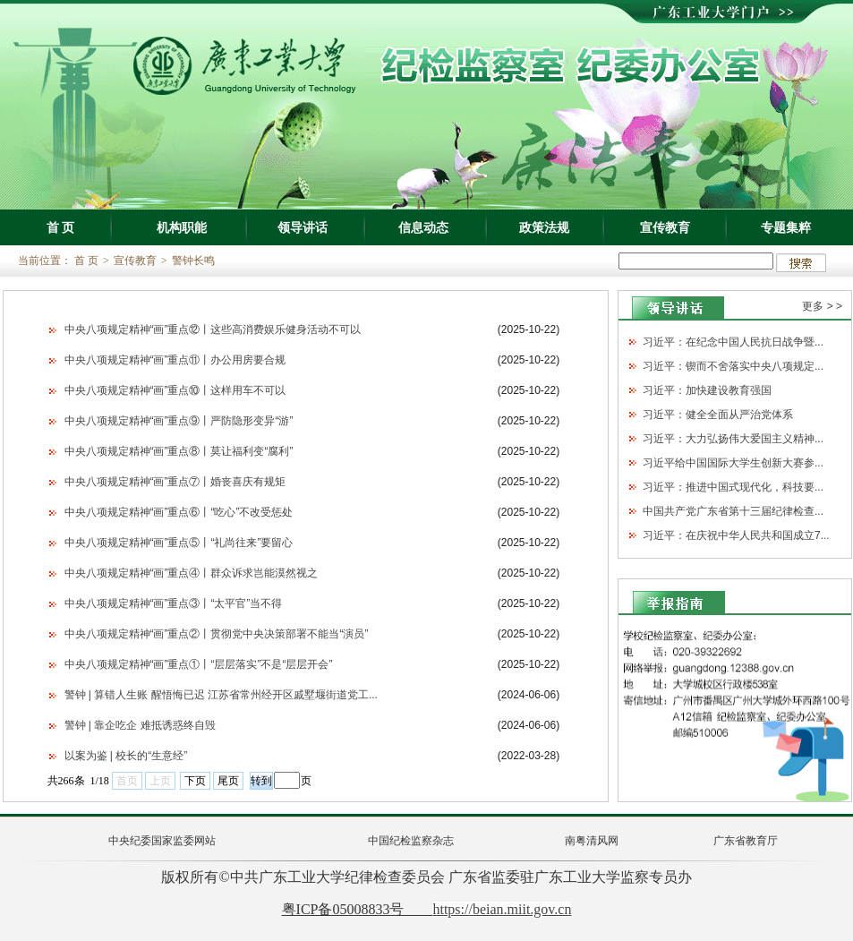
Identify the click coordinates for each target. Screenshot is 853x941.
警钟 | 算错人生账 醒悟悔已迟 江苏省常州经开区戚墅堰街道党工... (221, 695)
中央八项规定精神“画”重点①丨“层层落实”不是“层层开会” (198, 664)
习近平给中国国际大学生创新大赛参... (733, 463)
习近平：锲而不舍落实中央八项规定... (733, 366)
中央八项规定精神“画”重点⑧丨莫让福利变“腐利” (179, 451)
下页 (195, 780)
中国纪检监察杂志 (411, 840)
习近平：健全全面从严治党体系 (718, 414)
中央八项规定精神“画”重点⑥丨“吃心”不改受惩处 (179, 512)
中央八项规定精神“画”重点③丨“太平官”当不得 (173, 603)
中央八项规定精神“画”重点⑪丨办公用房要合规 (175, 360)
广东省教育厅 (745, 840)
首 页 (61, 227)
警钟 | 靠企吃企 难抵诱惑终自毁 (140, 725)
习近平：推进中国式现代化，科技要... (733, 487)
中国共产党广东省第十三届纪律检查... (733, 511)
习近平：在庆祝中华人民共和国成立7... (736, 535)
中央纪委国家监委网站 (162, 840)
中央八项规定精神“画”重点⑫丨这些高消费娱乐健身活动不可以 (213, 329)
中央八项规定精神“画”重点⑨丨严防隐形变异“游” (179, 421)
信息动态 (423, 227)
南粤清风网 (591, 840)
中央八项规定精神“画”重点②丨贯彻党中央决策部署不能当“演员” (216, 634)
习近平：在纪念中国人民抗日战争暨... (733, 342)
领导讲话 (302, 227)
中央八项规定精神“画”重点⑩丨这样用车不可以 (175, 390)
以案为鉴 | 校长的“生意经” (126, 755)
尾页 (228, 780)
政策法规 (544, 227)
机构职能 (182, 227)
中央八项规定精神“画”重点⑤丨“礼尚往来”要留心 (179, 542)
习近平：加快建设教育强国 (707, 390)
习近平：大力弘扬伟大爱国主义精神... (733, 438)
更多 (812, 306)
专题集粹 (786, 227)
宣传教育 (665, 227)
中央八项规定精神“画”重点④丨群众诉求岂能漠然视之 (191, 573)
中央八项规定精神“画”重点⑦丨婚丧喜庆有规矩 (175, 481)
